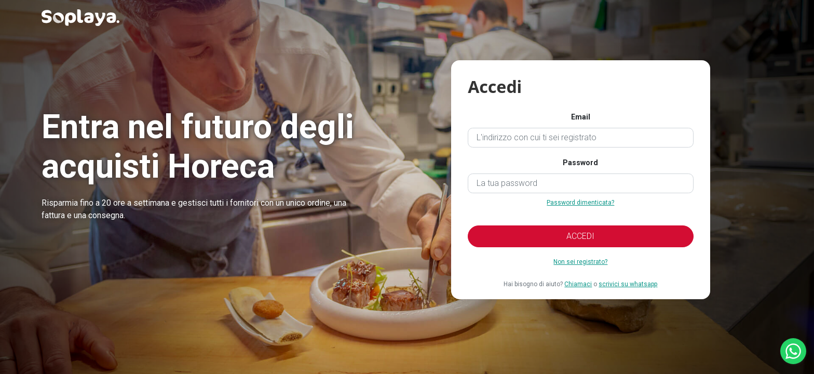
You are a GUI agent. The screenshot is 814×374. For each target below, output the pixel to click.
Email (580, 117)
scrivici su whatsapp (628, 284)
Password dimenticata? (580, 202)
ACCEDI (580, 236)
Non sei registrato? (580, 261)
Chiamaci (578, 284)
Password (580, 162)
